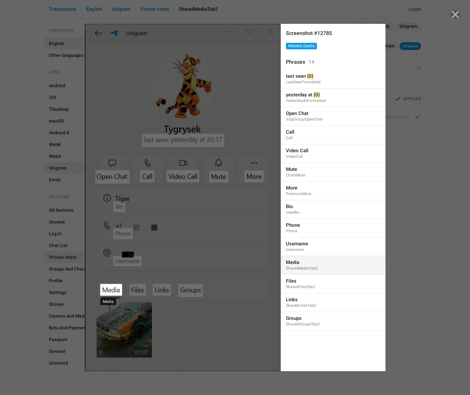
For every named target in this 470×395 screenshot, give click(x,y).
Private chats (301, 46)
